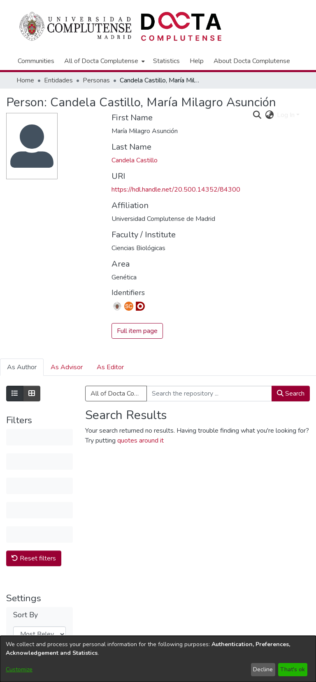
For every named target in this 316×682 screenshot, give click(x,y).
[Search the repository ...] (209, 393)
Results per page (32, 543)
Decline (263, 669)
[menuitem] (104, 61)
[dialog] (158, 659)
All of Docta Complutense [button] (101, 61)
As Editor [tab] (110, 367)
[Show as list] (14, 393)
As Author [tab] (22, 367)
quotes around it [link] (140, 440)
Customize (19, 669)
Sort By (25, 494)
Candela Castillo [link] (135, 160)
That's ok (292, 669)
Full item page (137, 330)
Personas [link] (96, 80)
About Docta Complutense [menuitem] (252, 61)
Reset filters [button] (34, 436)
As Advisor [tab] (67, 367)
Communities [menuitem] (36, 61)
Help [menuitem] (197, 61)
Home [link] (25, 80)
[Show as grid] (31, 393)
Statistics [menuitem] (166, 61)
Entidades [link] (58, 80)
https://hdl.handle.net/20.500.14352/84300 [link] (176, 189)
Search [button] (290, 393)
